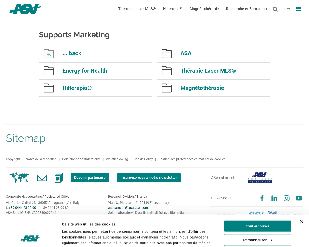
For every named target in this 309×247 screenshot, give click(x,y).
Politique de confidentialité (81, 159)
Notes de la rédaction (41, 159)
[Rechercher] (275, 9)
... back (72, 53)
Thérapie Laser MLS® (137, 9)
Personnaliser (257, 210)
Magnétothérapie (204, 9)
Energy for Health (85, 70)
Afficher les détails (78, 238)
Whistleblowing (117, 159)
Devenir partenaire (90, 177)
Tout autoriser (257, 197)
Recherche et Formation (246, 9)
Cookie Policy (143, 159)
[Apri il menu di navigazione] (298, 9)
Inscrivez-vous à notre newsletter (149, 177)
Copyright (13, 159)
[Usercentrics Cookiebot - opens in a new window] (30, 237)
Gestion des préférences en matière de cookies (191, 159)
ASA (186, 53)
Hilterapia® (173, 9)
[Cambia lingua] (286, 9)
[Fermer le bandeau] (301, 192)
